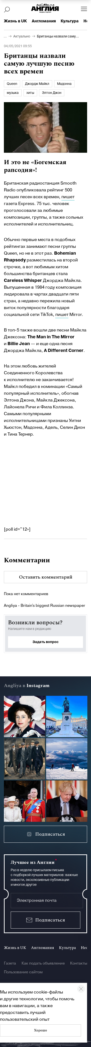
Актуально (21, 36)
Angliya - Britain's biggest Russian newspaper (44, 605)
